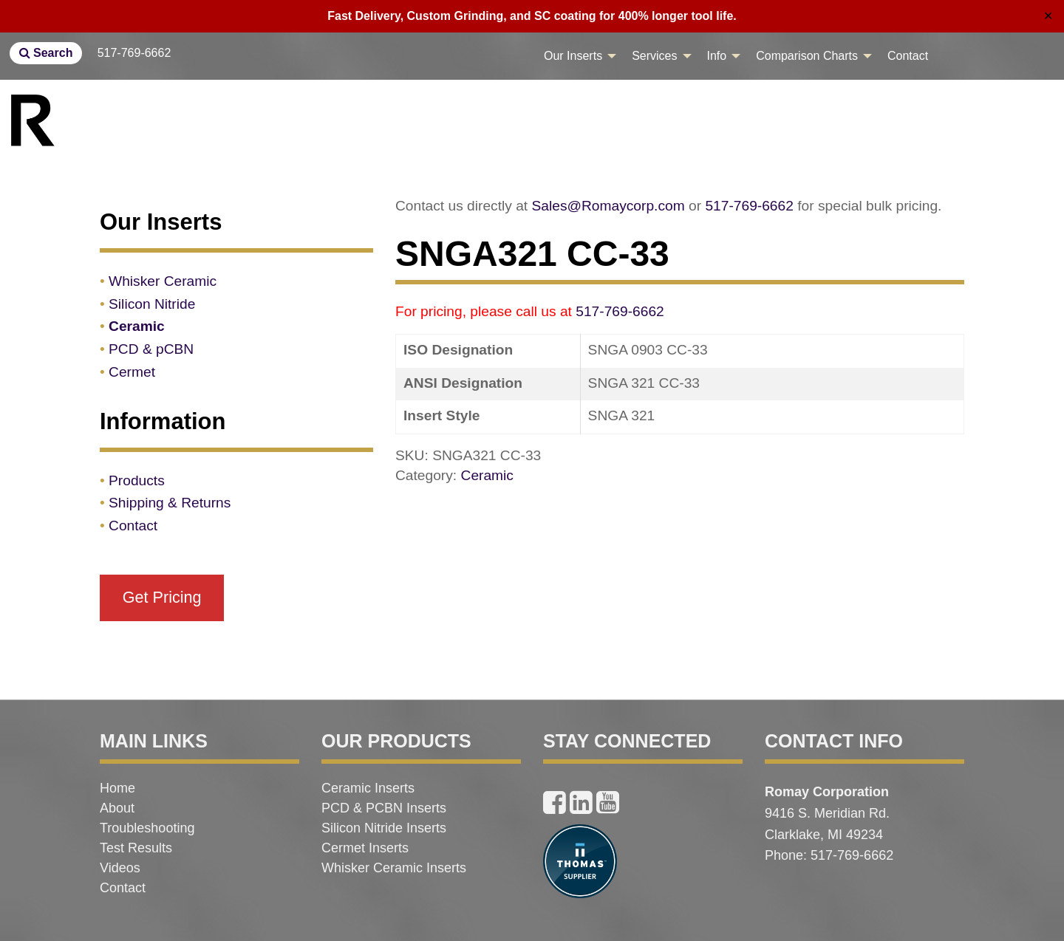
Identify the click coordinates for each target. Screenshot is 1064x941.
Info (717, 55)
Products (137, 480)
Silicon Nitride (152, 304)
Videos (120, 868)
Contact (907, 55)
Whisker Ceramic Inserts (393, 868)
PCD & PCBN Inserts (383, 808)
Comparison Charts (807, 55)
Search (46, 53)
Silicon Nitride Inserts (383, 828)
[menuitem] (576, 56)
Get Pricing (162, 597)
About (117, 808)
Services (654, 55)
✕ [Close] (1048, 16)
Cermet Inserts (365, 848)
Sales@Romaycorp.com (608, 205)
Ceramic (487, 475)
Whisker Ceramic (162, 281)
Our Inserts (573, 55)
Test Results (136, 848)
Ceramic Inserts (368, 788)
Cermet (132, 372)
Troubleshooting (147, 828)
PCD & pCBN (151, 349)
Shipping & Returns (170, 502)
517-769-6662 (134, 53)
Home (117, 788)
